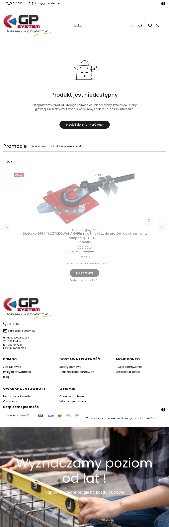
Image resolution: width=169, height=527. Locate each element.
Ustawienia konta (128, 372)
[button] (140, 25)
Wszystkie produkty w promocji (57, 146)
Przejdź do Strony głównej (84, 125)
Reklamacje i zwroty (17, 396)
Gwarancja (10, 401)
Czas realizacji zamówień (76, 372)
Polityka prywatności (17, 372)
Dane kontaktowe (71, 396)
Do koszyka (84, 273)
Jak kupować (12, 367)
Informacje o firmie (72, 401)
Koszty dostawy (70, 367)
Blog (6, 377)
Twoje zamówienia (129, 367)
